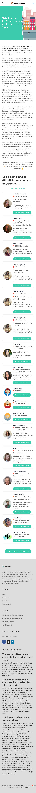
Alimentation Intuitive (25, 726)
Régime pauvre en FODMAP (20, 757)
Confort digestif (15, 734)
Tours (11, 711)
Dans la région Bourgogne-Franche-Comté (16, 51)
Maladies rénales (18, 747)
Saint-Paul (5, 709)
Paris (4, 705)
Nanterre (5, 703)
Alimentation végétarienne (11, 730)
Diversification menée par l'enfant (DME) (15, 737)
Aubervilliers (29, 690)
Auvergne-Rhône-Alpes (10, 663)
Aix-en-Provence (8, 688)
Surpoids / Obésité (24, 763)
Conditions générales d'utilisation (13, 615)
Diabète (16, 736)
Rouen (11, 707)
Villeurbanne (19, 711)
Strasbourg (14, 709)
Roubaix (5, 707)
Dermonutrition (7, 736)
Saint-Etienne (27, 707)
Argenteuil (5, 690)
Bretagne (11, 665)
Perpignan (10, 705)
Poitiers (17, 705)
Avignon (5, 692)
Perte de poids (20, 753)
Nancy (28, 701)
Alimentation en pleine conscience (22, 723)
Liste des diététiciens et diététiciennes (15, 49)
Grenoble (16, 697)
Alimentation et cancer (9, 726)
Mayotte (6, 671)
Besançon (12, 692)
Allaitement (25, 730)
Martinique (30, 669)
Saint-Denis (18, 707)
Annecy (29, 688)
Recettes (5, 601)
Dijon (9, 697)
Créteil (4, 697)
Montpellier (6, 701)
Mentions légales (8, 622)
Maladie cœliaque (8, 742)
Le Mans (30, 697)
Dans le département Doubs (11, 53)
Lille (3, 699)
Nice (16, 703)
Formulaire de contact (9, 636)
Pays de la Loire (15, 674)
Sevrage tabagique (18, 761)
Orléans (27, 703)
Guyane (22, 667)
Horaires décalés (16, 740)
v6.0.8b (26, 787)
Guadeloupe (15, 667)
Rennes (28, 705)
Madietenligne (20, 786)
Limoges (9, 699)
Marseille (21, 699)
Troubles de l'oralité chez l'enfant (13, 765)
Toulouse (27, 709)
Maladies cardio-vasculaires (24, 742)
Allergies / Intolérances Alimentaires (14, 732)
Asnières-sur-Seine (16, 690)
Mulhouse (22, 701)
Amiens (17, 688)
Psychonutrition (12, 755)
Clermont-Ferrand (26, 695)
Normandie (13, 671)
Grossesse (5, 740)
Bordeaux (20, 692)
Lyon (14, 699)
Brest (12, 695)
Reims (23, 705)
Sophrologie (29, 761)
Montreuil (14, 701)
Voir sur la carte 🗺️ (18, 189)
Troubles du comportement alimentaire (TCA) (17, 772)
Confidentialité (7, 625)
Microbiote (29, 747)
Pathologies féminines (9, 751)
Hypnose (26, 740)
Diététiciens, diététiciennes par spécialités (16, 719)
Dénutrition (25, 734)
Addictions (5, 723)
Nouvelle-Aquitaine (24, 671)
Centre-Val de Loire (21, 665)
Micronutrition (6, 749)
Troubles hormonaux (9, 774)
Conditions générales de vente (12, 618)
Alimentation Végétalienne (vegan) (13, 728)
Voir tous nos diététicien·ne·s (18, 551)
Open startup (6, 604)
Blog (3, 594)
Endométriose (25, 738)
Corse (31, 665)
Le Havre (23, 697)
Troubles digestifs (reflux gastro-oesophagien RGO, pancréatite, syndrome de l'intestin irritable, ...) (17, 767)
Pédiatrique (22, 751)
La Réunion (21, 669)
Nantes (11, 703)
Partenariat (6, 597)
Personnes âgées (8, 753)
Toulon (21, 709)
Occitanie (5, 674)
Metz (26, 699)
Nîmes (22, 703)
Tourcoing (5, 711)
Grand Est (6, 667)
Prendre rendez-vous (22, 213)
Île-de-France (12, 669)
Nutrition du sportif (18, 749)
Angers (23, 688)
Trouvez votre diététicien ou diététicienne (16, 46)
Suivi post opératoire (10, 763)
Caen (17, 695)
